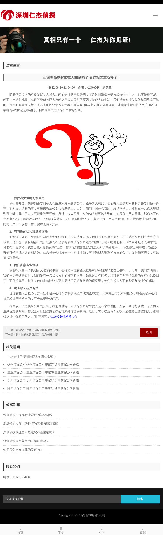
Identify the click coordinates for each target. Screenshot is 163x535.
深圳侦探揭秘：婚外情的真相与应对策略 (30, 423)
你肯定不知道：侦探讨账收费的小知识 (38, 330)
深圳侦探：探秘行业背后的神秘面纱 (27, 415)
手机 (61, 529)
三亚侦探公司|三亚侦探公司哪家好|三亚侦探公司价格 (43, 372)
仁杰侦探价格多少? (63, 316)
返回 (149, 332)
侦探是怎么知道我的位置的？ (23, 449)
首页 (20, 529)
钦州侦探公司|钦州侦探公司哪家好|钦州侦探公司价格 (43, 364)
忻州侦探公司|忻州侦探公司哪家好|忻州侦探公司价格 (43, 380)
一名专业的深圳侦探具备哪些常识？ (31, 356)
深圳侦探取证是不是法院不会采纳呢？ (29, 432)
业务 (102, 529)
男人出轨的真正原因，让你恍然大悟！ (38, 334)
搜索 (140, 499)
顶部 (142, 529)
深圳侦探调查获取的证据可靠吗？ (26, 441)
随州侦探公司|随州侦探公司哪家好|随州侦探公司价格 (43, 388)
